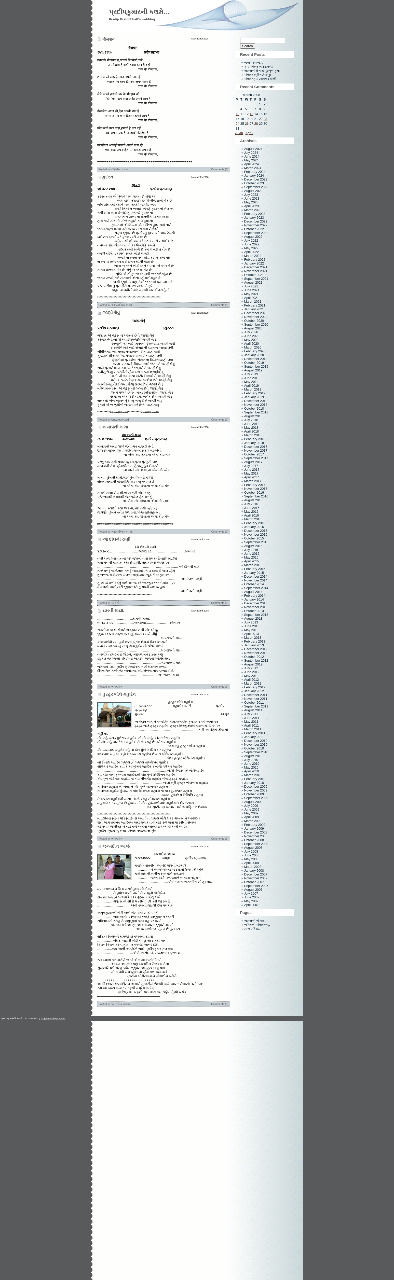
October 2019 (254, 363)
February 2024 (254, 172)
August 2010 (253, 756)
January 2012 (254, 691)
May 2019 (251, 382)
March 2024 (253, 168)
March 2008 (253, 867)
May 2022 (251, 248)
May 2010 (251, 767)
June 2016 (252, 508)
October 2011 (254, 702)
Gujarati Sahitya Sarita (53, 1018)
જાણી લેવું (111, 312)
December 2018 (255, 401)
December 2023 (255, 179)
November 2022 (255, 225)
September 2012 (256, 660)
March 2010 (253, 775)
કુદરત (107, 177)
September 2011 (256, 706)
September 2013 (256, 615)
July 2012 (251, 668)
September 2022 (256, 233)
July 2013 (251, 622)
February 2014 (254, 595)
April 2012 (251, 679)
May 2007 (251, 901)
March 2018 (253, 435)
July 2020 (251, 332)
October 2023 (254, 183)
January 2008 (254, 870)
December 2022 (255, 221)
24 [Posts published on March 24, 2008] (237, 124)
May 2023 (251, 202)
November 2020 (255, 317)
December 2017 (255, 447)
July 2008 (251, 851)
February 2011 (254, 733)
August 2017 (253, 462)
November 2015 (255, 534)
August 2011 (253, 710)
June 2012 (252, 672)
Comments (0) (219, 169)
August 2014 (253, 592)
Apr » (249, 133)
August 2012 (253, 664)
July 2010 (251, 760)
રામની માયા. (113, 610)
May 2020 (251, 340)
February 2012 (254, 687)
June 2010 (252, 764)
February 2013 (254, 641)
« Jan (239, 133)
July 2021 (251, 286)
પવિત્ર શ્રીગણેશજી (257, 75)
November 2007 (255, 878)
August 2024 (253, 149)
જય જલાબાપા (254, 62)
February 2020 (254, 351)
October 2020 (254, 321)
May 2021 (251, 294)
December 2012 (255, 649)
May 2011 (251, 722)
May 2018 (251, 427)
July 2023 (251, 195)
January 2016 (254, 527)
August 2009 (253, 802)
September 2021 (256, 279)
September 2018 (256, 412)
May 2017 (251, 473)
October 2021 (254, 275)
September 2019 (256, 366)
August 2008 (253, 848)
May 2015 (251, 557)
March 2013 (253, 637)
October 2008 (254, 840)
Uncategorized (120, 419)
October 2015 (254, 538)
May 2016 (251, 511)
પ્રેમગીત (116, 602)
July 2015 (251, 550)
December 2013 (255, 603)
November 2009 (255, 790)
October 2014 (254, 584)
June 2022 (252, 244)
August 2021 (253, 282)
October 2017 (254, 454)
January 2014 (254, 599)
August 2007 (253, 890)
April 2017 (251, 477)
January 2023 (254, 217)
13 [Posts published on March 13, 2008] (251, 114)
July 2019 (251, 374)
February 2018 (254, 439)
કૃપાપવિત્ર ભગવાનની (258, 66)
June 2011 (252, 718)
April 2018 (251, 431)
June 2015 (252, 553)
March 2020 (253, 347)
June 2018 (252, 424)
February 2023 (254, 214)
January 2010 (254, 783)
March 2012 (253, 683)
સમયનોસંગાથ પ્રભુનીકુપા (262, 71)
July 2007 (251, 893)
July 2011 (251, 714)
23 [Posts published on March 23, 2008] (265, 119)
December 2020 (255, 313)
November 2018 (255, 405)
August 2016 (253, 500)
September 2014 (256, 588)
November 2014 (255, 580)
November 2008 (255, 836)
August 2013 (253, 618)
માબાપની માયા (115, 427)
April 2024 (251, 164)
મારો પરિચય (252, 929)
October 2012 (254, 657)
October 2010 (254, 748)
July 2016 (251, 504)
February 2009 (254, 825)
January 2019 (254, 397)
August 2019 (253, 370)
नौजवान (108, 39)
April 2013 (251, 634)
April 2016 (251, 515)
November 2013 (255, 607)
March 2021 (253, 301)
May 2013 (251, 630)
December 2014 (255, 576)
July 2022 (251, 240)
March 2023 (253, 210)
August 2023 (253, 191)
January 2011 (254, 737)
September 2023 (256, 187)
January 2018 (254, 443)
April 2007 (251, 905)
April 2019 (251, 385)
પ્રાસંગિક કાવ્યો (120, 1004)
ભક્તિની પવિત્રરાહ (257, 925)
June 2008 (252, 855)
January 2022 (254, 263)
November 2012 (255, 653)
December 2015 (255, 531)
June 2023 (252, 198)
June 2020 (252, 336)
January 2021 (254, 309)
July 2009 (251, 806)
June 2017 (252, 469)
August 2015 (253, 546)
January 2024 (254, 175)
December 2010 (255, 741)
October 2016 (254, 492)
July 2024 (251, 153)
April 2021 (251, 298)
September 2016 (256, 496)
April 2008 (251, 863)
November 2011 (255, 699)
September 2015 (256, 542)
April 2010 (251, 771)
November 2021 (255, 271)
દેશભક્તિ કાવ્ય (119, 169)
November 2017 (255, 450)
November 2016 (255, 489)
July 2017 (251, 466)
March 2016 (253, 519)
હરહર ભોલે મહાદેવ (119, 694)
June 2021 (252, 290)
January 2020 (254, 355)
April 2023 (251, 206)
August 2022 (253, 237)
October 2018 (254, 408)
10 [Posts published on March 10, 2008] (237, 114)
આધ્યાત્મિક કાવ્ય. (122, 305)
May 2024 (251, 160)
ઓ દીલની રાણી (116, 539)
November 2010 (255, 744)
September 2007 (256, 886)
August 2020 (253, 328)
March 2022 (253, 256)
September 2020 (256, 324)
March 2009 (253, 821)
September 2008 (256, 844)
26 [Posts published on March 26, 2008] (247, 124)
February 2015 (254, 569)
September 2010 (256, 752)
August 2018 (253, 416)
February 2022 (254, 259)
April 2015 (251, 561)
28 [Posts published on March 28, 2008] (256, 124)
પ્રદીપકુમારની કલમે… (139, 12)
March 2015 (253, 565)
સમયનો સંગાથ (254, 921)
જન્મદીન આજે (116, 846)
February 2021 (254, 305)
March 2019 (253, 389)
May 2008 (251, 859)
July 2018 (251, 420)
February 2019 (254, 393)
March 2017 (253, 481)
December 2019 (255, 359)
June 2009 (252, 809)
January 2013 (254, 645)
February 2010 (254, 779)
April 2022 (251, 252)
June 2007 (252, 897)
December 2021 (255, 267)
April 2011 (251, 725)
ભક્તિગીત (116, 686)
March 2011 (253, 729)
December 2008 (255, 832)
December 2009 (255, 786)
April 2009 (251, 817)
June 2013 (252, 626)
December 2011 (255, 695)
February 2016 (254, 523)
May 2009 (251, 813)
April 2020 (251, 343)
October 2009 (254, 794)
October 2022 (254, 229)
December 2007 (255, 874)
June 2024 (252, 156)
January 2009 (254, 828)
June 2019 (252, 378)
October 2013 (254, 611)
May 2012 (251, 676)
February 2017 (254, 485)
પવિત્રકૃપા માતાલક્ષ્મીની (260, 79)
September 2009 (256, 798)
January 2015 (254, 573)
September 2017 (256, 458)
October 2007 (254, 882)
